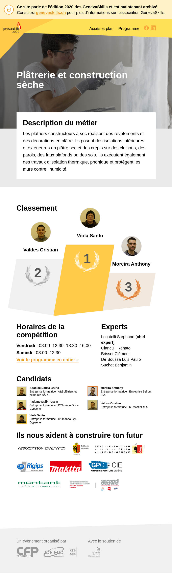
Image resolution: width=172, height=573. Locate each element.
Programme (128, 28)
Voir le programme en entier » (48, 359)
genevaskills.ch (51, 12)
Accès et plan (101, 28)
